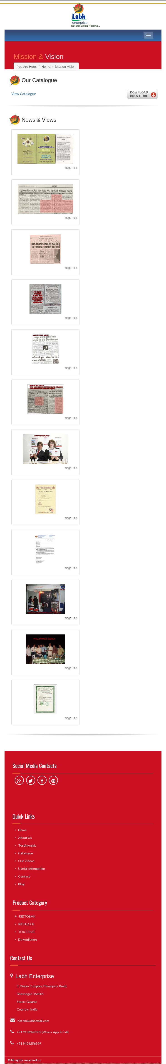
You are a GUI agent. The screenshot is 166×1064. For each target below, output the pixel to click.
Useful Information (31, 868)
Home (22, 830)
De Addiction (27, 939)
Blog (21, 884)
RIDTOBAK (27, 916)
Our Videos (26, 861)
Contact (24, 876)
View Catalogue (23, 94)
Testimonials (27, 845)
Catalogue (25, 853)
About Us (25, 838)
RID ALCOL (26, 924)
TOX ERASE (26, 932)
